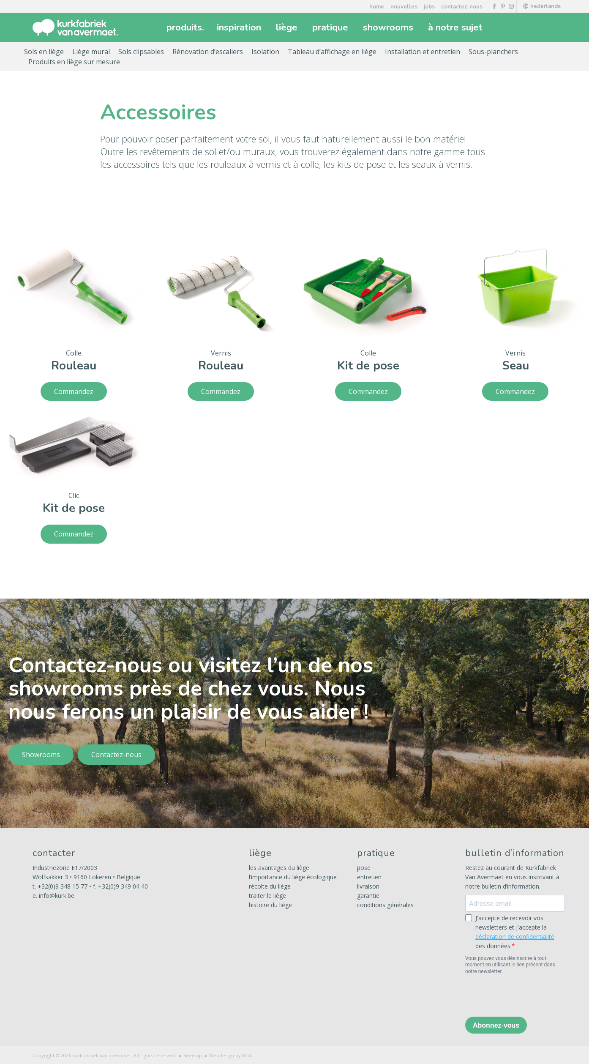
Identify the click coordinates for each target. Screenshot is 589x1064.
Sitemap (192, 1055)
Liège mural (91, 51)
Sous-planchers (493, 51)
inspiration (240, 27)
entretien (369, 877)
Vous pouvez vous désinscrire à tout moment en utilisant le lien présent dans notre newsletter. (510, 964)
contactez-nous (462, 7)
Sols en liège (44, 51)
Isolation (265, 51)
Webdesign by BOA (230, 1055)
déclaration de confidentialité (514, 937)
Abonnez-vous (496, 1025)
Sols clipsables (141, 51)
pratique (331, 27)
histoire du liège (270, 905)
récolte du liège (270, 886)
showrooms (389, 27)
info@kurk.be (56, 896)
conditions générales (385, 905)
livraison (368, 886)
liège (288, 27)
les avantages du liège (279, 868)
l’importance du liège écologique (293, 877)
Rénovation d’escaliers (207, 51)
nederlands (542, 6)
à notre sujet (456, 27)
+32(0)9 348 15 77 (62, 886)
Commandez (73, 391)
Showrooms (41, 754)
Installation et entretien (422, 51)
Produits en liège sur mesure (74, 61)
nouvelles (403, 7)
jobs (429, 7)
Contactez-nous (116, 754)
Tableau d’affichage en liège (332, 51)
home (376, 7)
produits (185, 27)
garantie (368, 896)
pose (364, 868)
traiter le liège (267, 896)
